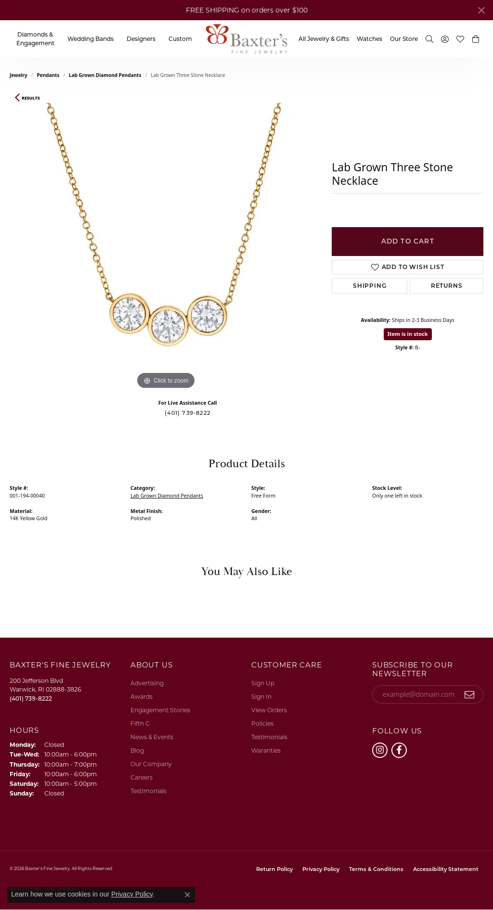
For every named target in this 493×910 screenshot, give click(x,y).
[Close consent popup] (187, 894)
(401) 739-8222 (187, 413)
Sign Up (262, 683)
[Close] (481, 10)
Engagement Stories (160, 710)
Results (31, 98)
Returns (447, 285)
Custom (180, 38)
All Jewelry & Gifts (323, 38)
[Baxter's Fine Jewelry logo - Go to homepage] (246, 38)
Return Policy (274, 869)
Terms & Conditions (376, 869)
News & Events (151, 737)
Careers (141, 777)
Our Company (151, 764)
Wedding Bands (90, 38)
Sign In (261, 696)
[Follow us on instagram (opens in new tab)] (380, 750)
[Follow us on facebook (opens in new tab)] (399, 750)
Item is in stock (408, 333)
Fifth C (140, 723)
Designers (141, 38)
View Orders (269, 710)
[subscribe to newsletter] (469, 694)
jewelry (18, 75)
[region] (166, 247)
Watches (369, 38)
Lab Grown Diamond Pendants (105, 75)
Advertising (147, 683)
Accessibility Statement (446, 869)
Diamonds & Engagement (35, 39)
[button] (429, 38)
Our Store (404, 38)
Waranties (266, 750)
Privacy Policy (320, 869)
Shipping (369, 285)
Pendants (48, 75)
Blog (137, 750)
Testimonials (148, 791)
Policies (262, 723)
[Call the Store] (31, 698)
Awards (141, 696)
